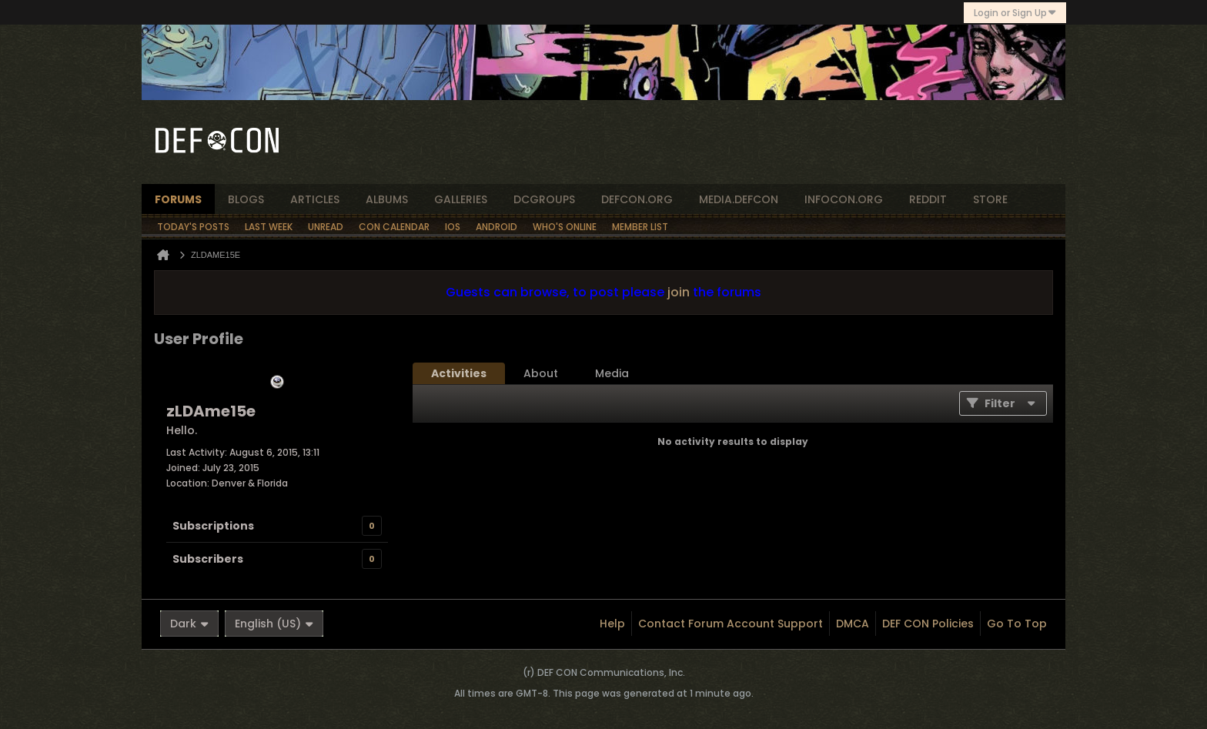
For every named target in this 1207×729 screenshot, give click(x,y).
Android (496, 226)
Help (612, 623)
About (540, 373)
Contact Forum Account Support (730, 623)
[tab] (459, 373)
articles (314, 199)
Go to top (1017, 623)
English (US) (274, 623)
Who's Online (565, 226)
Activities (458, 373)
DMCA (852, 623)
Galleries (460, 199)
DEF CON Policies (928, 623)
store (990, 199)
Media (612, 373)
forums (178, 199)
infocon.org (843, 199)
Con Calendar (394, 226)
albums (387, 199)
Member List (640, 226)
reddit (928, 199)
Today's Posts (193, 226)
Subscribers (207, 559)
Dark (189, 623)
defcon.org (637, 199)
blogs (246, 199)
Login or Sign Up (1015, 12)
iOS (452, 226)
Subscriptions (213, 525)
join (678, 292)
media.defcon (738, 199)
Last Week (269, 226)
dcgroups (544, 199)
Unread (325, 226)
